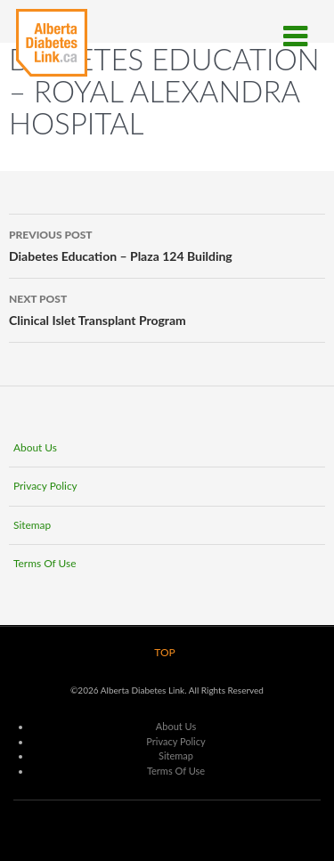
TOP (164, 652)
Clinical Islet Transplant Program (167, 308)
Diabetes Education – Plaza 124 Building (167, 244)
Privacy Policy (45, 485)
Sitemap (32, 525)
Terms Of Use (45, 563)
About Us (35, 447)
